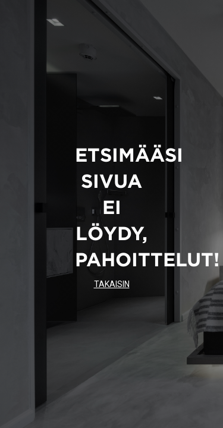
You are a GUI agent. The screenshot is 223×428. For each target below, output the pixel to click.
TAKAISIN (112, 284)
